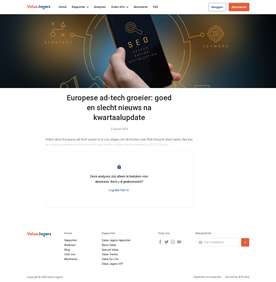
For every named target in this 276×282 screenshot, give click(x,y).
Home (63, 7)
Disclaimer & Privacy (237, 276)
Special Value (110, 249)
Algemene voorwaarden (207, 276)
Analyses (100, 7)
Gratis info (119, 7)
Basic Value (109, 245)
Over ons (69, 254)
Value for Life (110, 259)
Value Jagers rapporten (116, 240)
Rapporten (80, 7)
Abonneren (141, 7)
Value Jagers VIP (112, 263)
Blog (67, 249)
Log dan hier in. (119, 190)
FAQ (155, 7)
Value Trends (110, 254)
